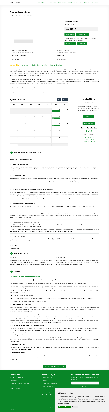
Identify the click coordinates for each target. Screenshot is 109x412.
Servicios (17, 271)
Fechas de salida (56, 65)
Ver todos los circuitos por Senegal (54, 366)
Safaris (69, 2)
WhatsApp (70, 43)
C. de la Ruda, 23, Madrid (48, 395)
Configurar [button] (74, 406)
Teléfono (82, 43)
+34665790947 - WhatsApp (49, 383)
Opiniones (86, 2)
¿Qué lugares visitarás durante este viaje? (27, 152)
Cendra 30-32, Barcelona (49, 392)
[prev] (63, 99)
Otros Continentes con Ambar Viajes (19, 383)
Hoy (59, 99)
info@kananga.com (89, 141)
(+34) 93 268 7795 (90, 137)
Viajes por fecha (77, 2)
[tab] (54, 152)
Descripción (14, 65)
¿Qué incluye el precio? (39, 65)
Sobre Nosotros (40, 2)
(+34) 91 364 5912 (89, 139)
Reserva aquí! (70, 34)
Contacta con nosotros (48, 389)
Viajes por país (61, 2)
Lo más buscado (51, 2)
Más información (82, 34)
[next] (66, 99)
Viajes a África (13, 380)
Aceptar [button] (61, 406)
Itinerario (25, 65)
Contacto (94, 2)
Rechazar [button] (67, 406)
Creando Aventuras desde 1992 (18, 377)
